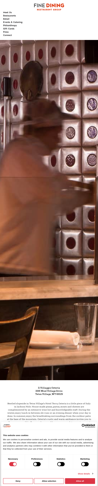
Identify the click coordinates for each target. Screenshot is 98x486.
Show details (84, 474)
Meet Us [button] (7, 12)
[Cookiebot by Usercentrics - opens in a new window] (83, 426)
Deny (18, 481)
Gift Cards (8, 28)
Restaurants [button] (9, 15)
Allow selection (49, 481)
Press (6, 31)
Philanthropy (10, 25)
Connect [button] (7, 35)
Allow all (80, 481)
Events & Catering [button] (12, 22)
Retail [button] (6, 18)
